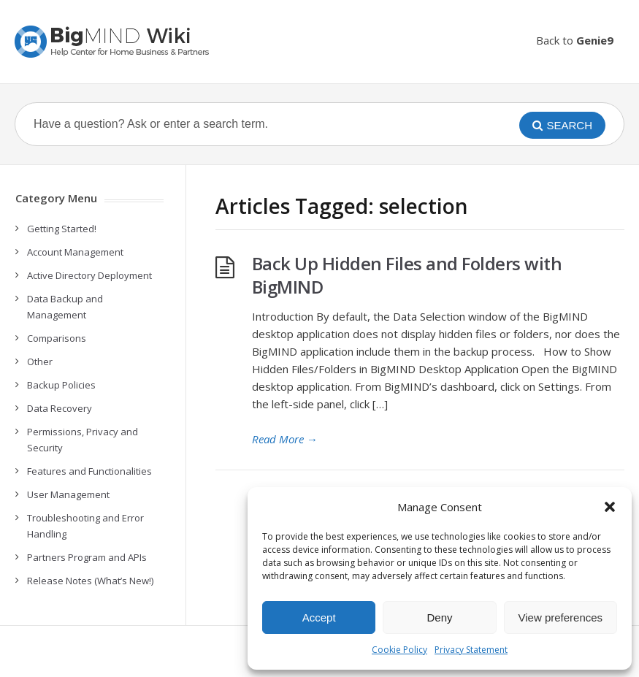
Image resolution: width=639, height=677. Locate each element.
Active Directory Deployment (89, 275)
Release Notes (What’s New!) (90, 580)
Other (40, 361)
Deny (439, 617)
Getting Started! (61, 228)
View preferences (561, 617)
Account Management (75, 252)
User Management (68, 494)
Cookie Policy (399, 649)
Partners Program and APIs (87, 557)
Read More (285, 439)
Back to (574, 40)
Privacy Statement (471, 649)
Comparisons (56, 338)
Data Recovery (59, 408)
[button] (609, 507)
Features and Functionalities (89, 471)
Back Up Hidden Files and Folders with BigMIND (407, 275)
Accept (319, 617)
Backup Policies (61, 384)
